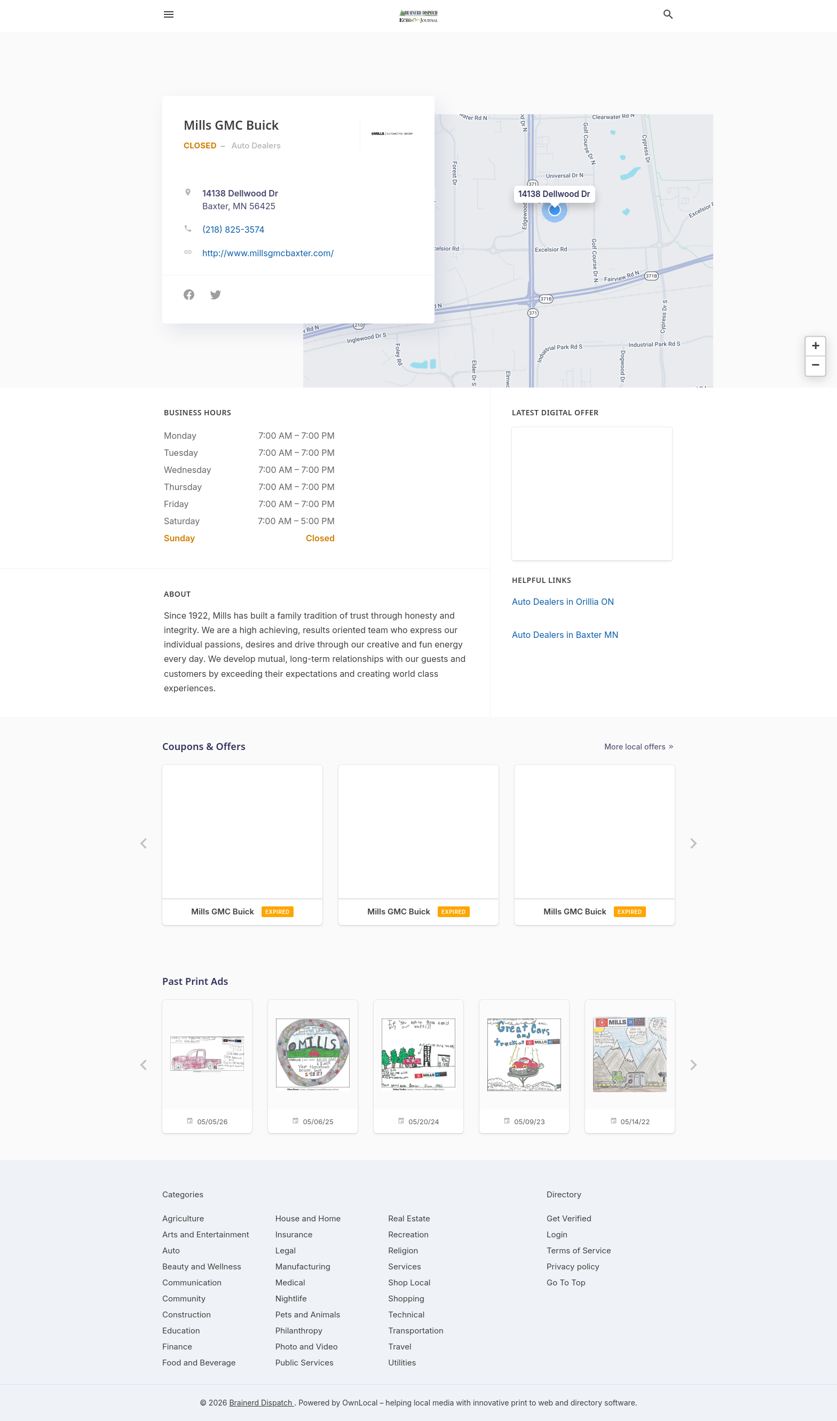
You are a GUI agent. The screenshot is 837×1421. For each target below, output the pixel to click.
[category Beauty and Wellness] (201, 1266)
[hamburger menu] (168, 14)
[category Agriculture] (183, 1218)
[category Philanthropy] (299, 1330)
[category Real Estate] (409, 1218)
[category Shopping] (406, 1298)
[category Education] (181, 1330)
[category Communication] (192, 1282)
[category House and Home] (308, 1218)
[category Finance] (177, 1346)
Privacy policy (573, 1266)
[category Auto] (171, 1250)
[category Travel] (399, 1346)
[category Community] (184, 1298)
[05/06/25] (312, 1066)
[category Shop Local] (409, 1282)
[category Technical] (406, 1314)
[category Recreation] (408, 1234)
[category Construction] (186, 1314)
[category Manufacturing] (302, 1266)
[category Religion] (403, 1250)
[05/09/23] (524, 1066)
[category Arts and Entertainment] (205, 1234)
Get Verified (569, 1218)
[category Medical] (290, 1282)
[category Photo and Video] (306, 1346)
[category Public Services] (304, 1362)
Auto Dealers (256, 145)
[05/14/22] (629, 1066)
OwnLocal (359, 1402)
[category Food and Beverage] (199, 1362)
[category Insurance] (294, 1234)
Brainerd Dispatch (261, 1402)
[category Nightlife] (291, 1298)
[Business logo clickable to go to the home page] (418, 16)
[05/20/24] (418, 1066)
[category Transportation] (416, 1330)
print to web (532, 1402)
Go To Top (566, 1282)
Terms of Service (579, 1250)
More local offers (639, 746)
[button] (554, 210)
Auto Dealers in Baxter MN (565, 634)
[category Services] (404, 1266)
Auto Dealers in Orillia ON (563, 601)
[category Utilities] (402, 1362)
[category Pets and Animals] (308, 1314)
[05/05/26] (207, 1066)
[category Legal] (285, 1250)
